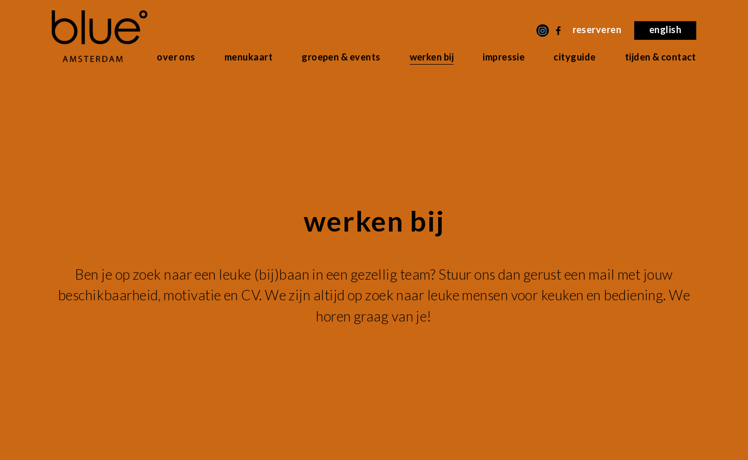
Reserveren (597, 29)
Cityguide (574, 57)
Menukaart (249, 57)
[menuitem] (665, 30)
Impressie (504, 57)
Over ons (176, 57)
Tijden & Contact (660, 57)
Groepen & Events (341, 57)
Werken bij (432, 57)
